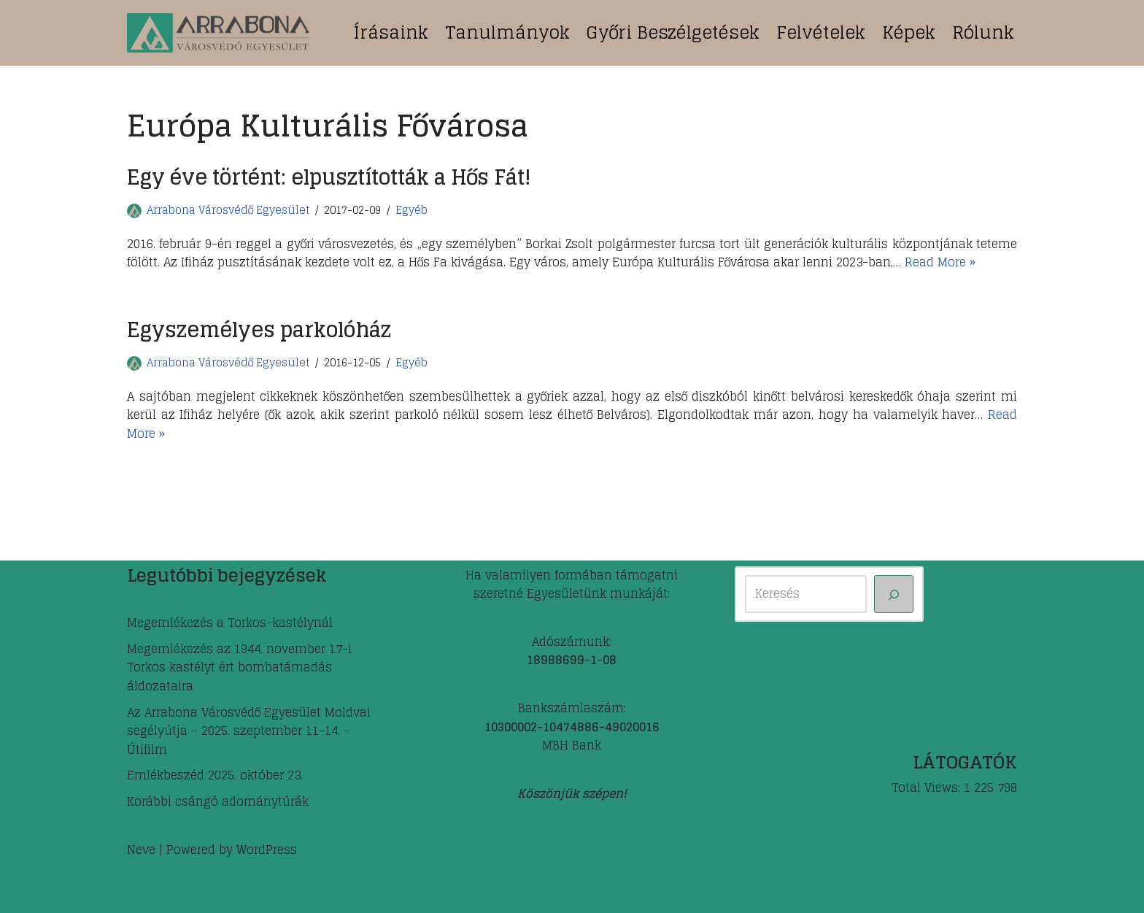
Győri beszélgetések (673, 32)
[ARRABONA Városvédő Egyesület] (218, 33)
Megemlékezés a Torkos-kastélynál (230, 622)
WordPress (266, 849)
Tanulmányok (507, 32)
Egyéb (411, 210)
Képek (908, 32)
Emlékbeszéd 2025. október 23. (215, 775)
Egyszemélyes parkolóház (259, 330)
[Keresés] (893, 594)
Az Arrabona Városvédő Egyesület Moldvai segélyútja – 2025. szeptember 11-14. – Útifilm (249, 731)
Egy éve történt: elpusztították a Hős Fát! (329, 177)
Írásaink (390, 32)
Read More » (940, 262)
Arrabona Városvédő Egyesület (228, 210)
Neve (141, 849)
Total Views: (928, 788)
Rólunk (983, 32)
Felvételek (820, 32)
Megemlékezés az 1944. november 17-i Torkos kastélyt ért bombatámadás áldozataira (239, 667)
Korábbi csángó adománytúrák (218, 801)
